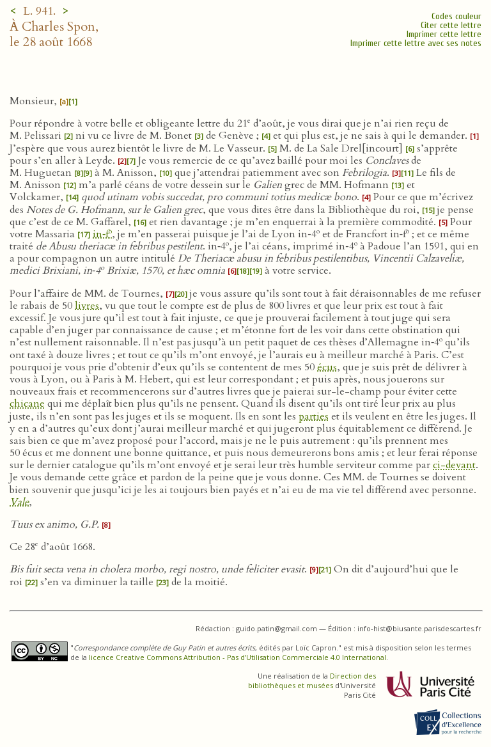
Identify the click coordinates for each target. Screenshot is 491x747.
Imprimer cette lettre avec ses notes (415, 43)
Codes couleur (456, 16)
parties (314, 416)
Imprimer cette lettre (444, 34)
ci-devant (454, 465)
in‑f (102, 234)
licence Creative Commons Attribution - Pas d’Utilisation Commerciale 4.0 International (237, 657)
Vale (19, 502)
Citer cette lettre (451, 25)
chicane (27, 404)
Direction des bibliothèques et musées (312, 680)
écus (327, 367)
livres (87, 306)
